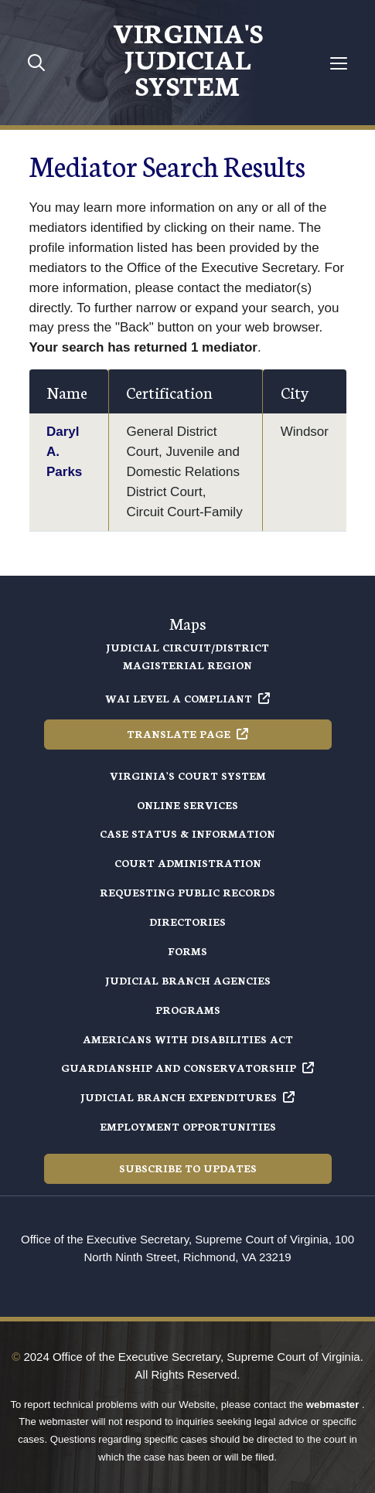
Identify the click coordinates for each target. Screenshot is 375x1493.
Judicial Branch (187, 1097)
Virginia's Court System (188, 775)
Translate (187, 733)
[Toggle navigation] (338, 63)
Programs (187, 1009)
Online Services (187, 805)
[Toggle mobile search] (36, 62)
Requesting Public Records (187, 892)
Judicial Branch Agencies (188, 980)
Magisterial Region (187, 665)
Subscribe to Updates (188, 1168)
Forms (187, 951)
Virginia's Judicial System (188, 58)
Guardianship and (187, 1067)
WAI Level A (187, 698)
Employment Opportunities (188, 1126)
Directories (187, 921)
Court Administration (187, 862)
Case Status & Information (187, 833)
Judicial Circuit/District (187, 647)
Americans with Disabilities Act (188, 1039)
